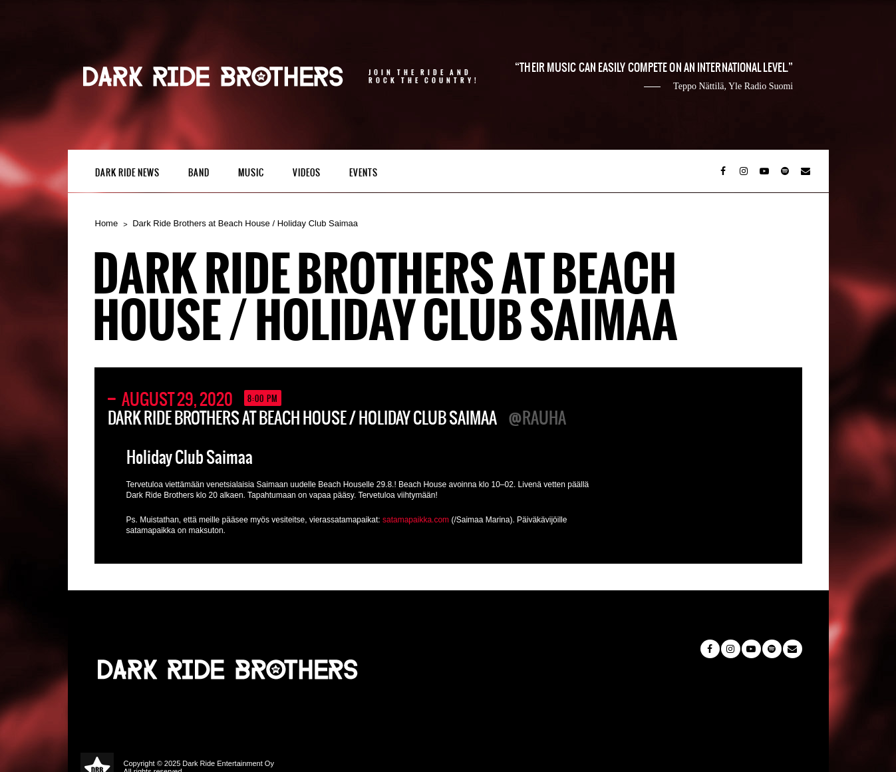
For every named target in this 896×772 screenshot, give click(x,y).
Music (251, 172)
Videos (307, 172)
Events (363, 172)
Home (106, 223)
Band (199, 172)
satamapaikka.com (415, 519)
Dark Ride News (127, 172)
